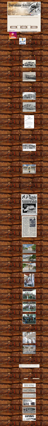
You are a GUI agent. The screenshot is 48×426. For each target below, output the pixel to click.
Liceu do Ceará (22, 154)
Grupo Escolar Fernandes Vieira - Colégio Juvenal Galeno (27, 34)
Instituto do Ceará (27, 57)
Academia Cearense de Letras (23, 58)
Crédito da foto (29, 287)
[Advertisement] (29, 373)
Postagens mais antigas (36, 378)
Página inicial (26, 378)
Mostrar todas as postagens (32, 32)
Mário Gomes (29, 185)
